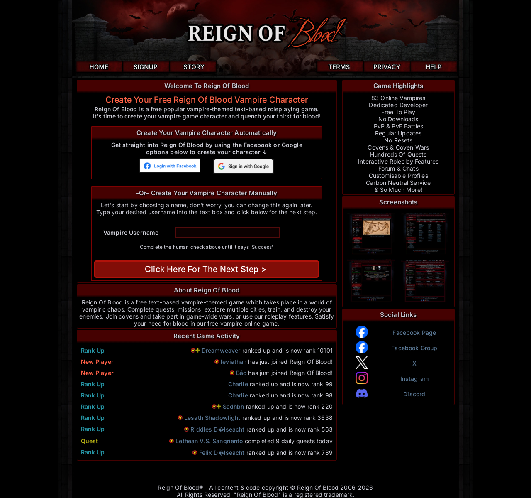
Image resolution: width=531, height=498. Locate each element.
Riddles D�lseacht (217, 429)
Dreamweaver (222, 350)
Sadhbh (233, 406)
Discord (414, 393)
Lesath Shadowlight (212, 417)
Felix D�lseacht (222, 452)
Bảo (241, 372)
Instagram (414, 378)
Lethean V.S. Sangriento (209, 440)
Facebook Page (414, 332)
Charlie (238, 384)
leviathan (233, 361)
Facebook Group (414, 347)
